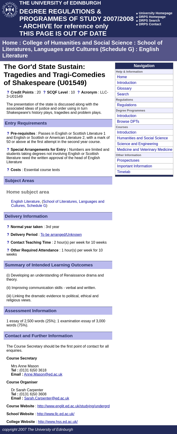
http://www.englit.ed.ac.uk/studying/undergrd (73, 406)
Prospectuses (128, 160)
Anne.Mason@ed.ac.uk (43, 374)
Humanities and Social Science (142, 138)
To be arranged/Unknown (61, 235)
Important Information (134, 166)
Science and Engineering (137, 144)
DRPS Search (149, 20)
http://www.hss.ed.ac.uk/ (58, 422)
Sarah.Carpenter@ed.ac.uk (46, 398)
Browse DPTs (128, 121)
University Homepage (155, 13)
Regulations (127, 105)
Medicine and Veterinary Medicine (144, 149)
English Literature (25, 201)
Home (10, 43)
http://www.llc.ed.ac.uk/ (55, 414)
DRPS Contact (150, 24)
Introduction (126, 83)
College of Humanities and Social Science (77, 43)
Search (123, 94)
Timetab (123, 172)
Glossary (124, 88)
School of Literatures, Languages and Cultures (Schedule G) (82, 46)
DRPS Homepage (152, 17)
